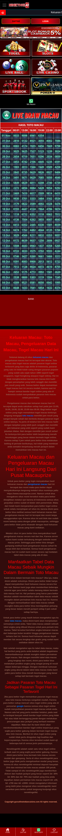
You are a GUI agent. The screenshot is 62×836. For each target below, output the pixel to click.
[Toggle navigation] (4, 5)
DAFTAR (16, 21)
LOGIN (45, 21)
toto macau (27, 415)
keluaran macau (40, 357)
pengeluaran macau (37, 484)
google (20, 706)
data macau (15, 621)
